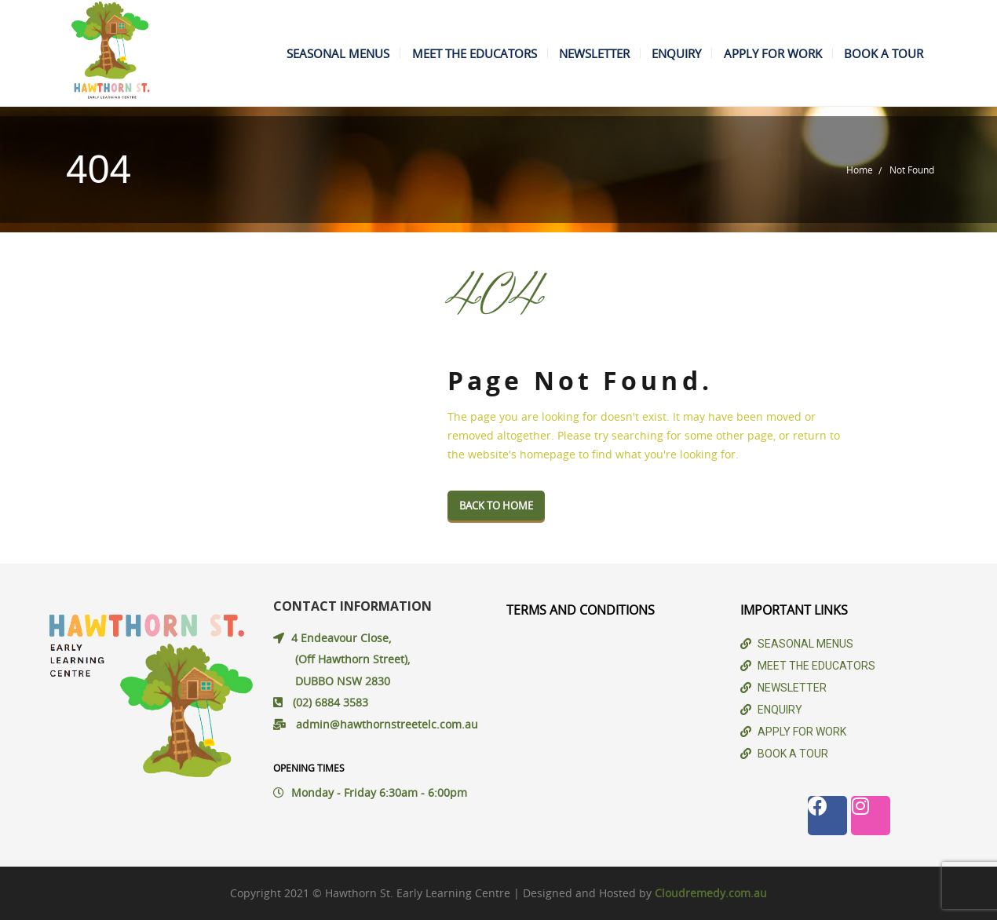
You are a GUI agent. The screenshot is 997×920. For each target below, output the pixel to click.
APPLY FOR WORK (766, 53)
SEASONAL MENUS (313, 53)
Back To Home (496, 505)
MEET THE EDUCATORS (454, 53)
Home (859, 169)
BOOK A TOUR (881, 53)
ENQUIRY (665, 53)
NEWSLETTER (578, 53)
